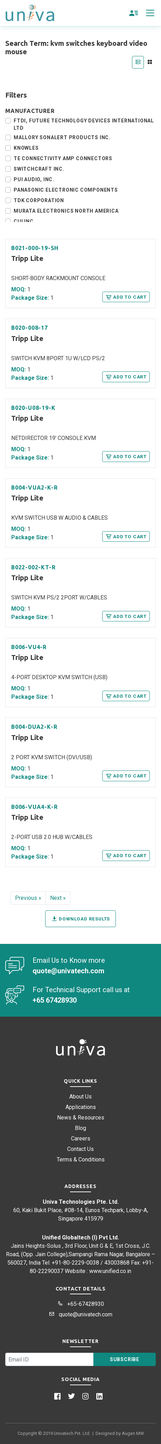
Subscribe (124, 1359)
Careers (80, 1138)
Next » (58, 898)
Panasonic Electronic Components (66, 190)
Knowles (26, 148)
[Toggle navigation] (150, 13)
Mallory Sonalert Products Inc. (62, 137)
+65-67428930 (80, 1304)
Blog (80, 1128)
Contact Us (80, 1149)
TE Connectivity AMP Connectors (63, 158)
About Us (80, 1096)
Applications (80, 1107)
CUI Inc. (24, 221)
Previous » (28, 898)
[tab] (138, 62)
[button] (133, 13)
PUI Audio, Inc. (34, 179)
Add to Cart (126, 297)
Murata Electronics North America (66, 211)
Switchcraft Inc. (39, 169)
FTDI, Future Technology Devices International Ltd (84, 124)
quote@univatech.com (80, 1314)
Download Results (80, 919)
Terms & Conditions (81, 1159)
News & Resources (80, 1117)
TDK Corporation (39, 200)
